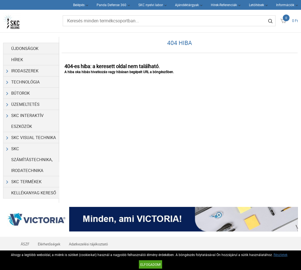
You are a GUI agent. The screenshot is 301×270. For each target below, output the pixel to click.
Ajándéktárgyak (187, 5)
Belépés (79, 5)
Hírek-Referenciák (224, 5)
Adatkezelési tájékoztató (88, 244)
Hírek (17, 59)
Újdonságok (24, 48)
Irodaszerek (22, 70)
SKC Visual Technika (31, 137)
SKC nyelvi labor (150, 5)
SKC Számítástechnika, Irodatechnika (29, 158)
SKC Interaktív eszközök (25, 119)
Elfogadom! (150, 264)
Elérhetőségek (49, 244)
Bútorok (18, 93)
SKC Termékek (23, 181)
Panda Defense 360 (111, 5)
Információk (285, 5)
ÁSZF (25, 244)
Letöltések (256, 5)
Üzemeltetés (22, 104)
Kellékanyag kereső (33, 192)
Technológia (23, 82)
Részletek (281, 254)
